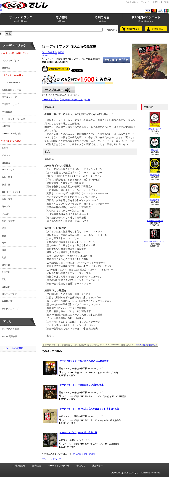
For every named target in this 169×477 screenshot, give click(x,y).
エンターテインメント (12, 192)
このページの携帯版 (13, 348)
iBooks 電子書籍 (9, 336)
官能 (4, 279)
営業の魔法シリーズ (11, 90)
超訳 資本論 (155, 200)
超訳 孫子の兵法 (154, 129)
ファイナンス (8, 170)
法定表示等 (97, 465)
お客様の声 (7, 301)
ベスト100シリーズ (11, 82)
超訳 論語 (155, 150)
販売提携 (36, 465)
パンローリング (49, 55)
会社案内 (80, 465)
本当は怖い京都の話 (155, 221)
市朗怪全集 (7, 111)
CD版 (87, 99)
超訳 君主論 (155, 175)
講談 (4, 250)
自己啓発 (6, 162)
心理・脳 (6, 184)
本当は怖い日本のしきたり (154, 241)
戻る (44, 459)
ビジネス (6, 155)
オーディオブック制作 (58, 465)
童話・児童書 (8, 221)
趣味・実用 (7, 177)
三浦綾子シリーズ (10, 104)
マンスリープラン (10, 60)
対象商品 (6, 68)
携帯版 (1, 7)
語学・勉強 (7, 199)
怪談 (4, 228)
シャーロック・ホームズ (13, 119)
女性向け (6, 272)
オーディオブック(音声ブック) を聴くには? (62, 99)
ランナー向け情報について (146, 345)
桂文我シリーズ (9, 97)
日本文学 (6, 206)
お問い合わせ (18, 465)
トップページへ (55, 459)
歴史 (4, 235)
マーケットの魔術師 (11, 133)
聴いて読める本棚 (10, 329)
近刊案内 (6, 286)
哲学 (4, 243)
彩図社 (61, 52)
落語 (4, 257)
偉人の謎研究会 (49, 52)
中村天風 (6, 126)
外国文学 (6, 214)
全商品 (5, 148)
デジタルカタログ (10, 308)
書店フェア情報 (9, 294)
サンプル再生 (58, 89)
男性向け (6, 265)
